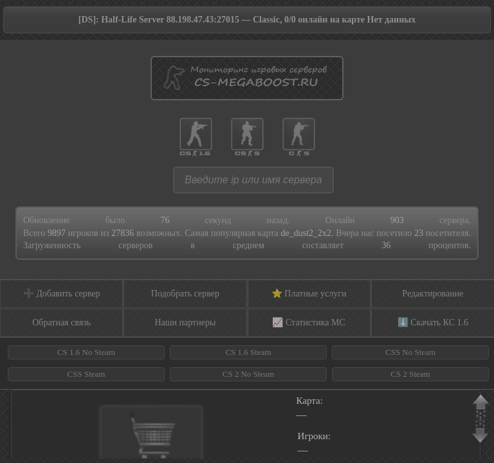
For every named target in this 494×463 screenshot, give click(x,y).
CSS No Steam (410, 352)
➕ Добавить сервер (61, 293)
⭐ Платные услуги (309, 293)
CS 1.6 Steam (248, 352)
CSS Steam (86, 374)
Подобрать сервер (185, 293)
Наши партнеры (184, 322)
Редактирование (432, 293)
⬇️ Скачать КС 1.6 (433, 322)
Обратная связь (61, 322)
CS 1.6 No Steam (86, 352)
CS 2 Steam (410, 374)
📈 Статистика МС (308, 322)
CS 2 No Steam (249, 374)
